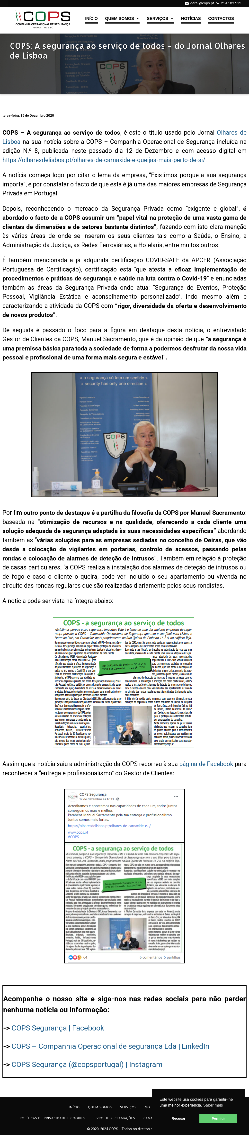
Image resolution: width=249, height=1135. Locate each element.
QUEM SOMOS (122, 18)
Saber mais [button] (213, 1105)
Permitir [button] (218, 1118)
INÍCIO (91, 18)
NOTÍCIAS (191, 18)
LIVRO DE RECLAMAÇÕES (114, 1118)
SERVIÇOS (160, 18)
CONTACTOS (221, 18)
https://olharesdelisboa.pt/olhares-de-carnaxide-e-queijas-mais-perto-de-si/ (103, 160)
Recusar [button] (179, 1118)
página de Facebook (206, 764)
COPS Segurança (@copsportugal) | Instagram (86, 1064)
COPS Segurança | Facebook (57, 1028)
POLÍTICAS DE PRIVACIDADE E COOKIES (52, 1118)
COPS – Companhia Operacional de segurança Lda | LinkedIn (110, 1046)
